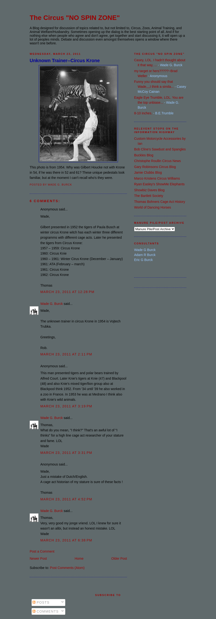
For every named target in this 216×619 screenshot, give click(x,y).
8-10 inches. (143, 113)
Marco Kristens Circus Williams (157, 178)
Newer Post (38, 558)
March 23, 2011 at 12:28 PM (67, 292)
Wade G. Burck (51, 304)
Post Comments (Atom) (67, 568)
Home (79, 558)
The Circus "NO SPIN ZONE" (75, 17)
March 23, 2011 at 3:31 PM (66, 453)
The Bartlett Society (148, 196)
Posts (41, 602)
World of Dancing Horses (152, 207)
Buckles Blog (143, 155)
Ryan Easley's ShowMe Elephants (159, 184)
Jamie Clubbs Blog (148, 172)
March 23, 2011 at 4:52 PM (66, 499)
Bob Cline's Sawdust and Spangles (160, 149)
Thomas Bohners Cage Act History (159, 202)
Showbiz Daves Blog (149, 190)
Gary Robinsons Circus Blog (155, 167)
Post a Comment (42, 551)
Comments (46, 611)
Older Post (119, 558)
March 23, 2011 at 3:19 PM (66, 406)
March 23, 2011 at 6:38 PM (66, 540)
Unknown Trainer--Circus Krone (65, 60)
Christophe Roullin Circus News (157, 161)
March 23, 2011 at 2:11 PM (66, 354)
